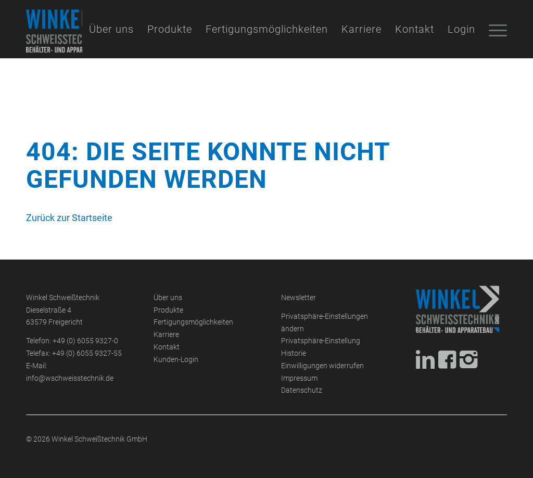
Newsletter (298, 297)
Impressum (299, 378)
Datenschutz (301, 390)
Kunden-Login (176, 359)
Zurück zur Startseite (69, 217)
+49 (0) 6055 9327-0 (85, 341)
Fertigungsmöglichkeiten (193, 322)
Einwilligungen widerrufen (322, 365)
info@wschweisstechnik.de (69, 378)
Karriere (166, 334)
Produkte (168, 310)
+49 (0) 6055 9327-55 (87, 353)
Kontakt (167, 347)
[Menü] (494, 29)
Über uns (168, 297)
